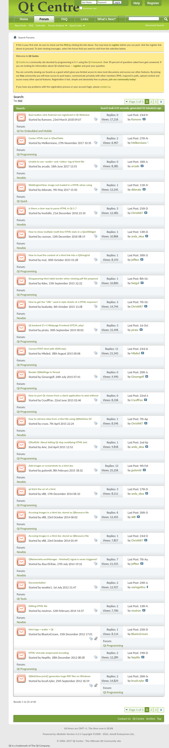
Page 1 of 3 (136, 101)
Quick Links (76, 25)
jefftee (135, 259)
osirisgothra (138, 587)
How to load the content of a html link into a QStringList (59, 255)
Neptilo (46, 657)
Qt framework (95, 62)
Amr (44, 447)
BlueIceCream (50, 634)
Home (24, 19)
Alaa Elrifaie (49, 564)
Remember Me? (88, 8)
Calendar (40, 25)
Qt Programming (27, 154)
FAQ (31, 25)
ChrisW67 (137, 213)
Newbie (21, 177)
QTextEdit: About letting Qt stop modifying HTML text (58, 442)
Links (84, 19)
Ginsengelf (48, 377)
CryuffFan (47, 400)
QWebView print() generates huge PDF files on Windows (60, 676)
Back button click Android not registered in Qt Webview (59, 114)
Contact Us (124, 718)
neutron (46, 611)
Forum (44, 19)
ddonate (47, 190)
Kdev (44, 283)
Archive (150, 718)
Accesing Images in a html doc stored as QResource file (59, 512)
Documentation (37, 582)
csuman (46, 236)
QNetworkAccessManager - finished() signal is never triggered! (63, 559)
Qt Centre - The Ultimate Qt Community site (97, 741)
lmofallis (47, 213)
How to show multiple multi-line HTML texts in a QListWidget (62, 231)
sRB (44, 494)
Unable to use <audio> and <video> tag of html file (56, 161)
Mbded (46, 353)
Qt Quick (22, 201)
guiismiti (47, 470)
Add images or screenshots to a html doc (51, 465)
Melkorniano (49, 143)
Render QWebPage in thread (44, 372)
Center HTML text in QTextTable (46, 138)
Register (153, 3)
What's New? (106, 19)
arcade (46, 166)
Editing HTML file (38, 606)
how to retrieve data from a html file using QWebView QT (60, 419)
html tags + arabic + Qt (41, 629)
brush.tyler (48, 681)
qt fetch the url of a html (42, 489)
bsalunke (47, 307)
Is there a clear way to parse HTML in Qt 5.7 (52, 208)
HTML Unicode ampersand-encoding (49, 652)
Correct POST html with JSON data (47, 348)
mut (44, 260)
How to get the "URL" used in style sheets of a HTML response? (63, 302)
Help (136, 3)
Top (159, 718)
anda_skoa (137, 236)
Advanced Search (154, 25)
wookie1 (47, 587)
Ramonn (47, 119)
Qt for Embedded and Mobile (34, 131)
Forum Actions (56, 25)
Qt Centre (21, 62)
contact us (105, 86)
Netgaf (135, 283)
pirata (45, 330)
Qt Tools (22, 599)
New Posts (20, 25)
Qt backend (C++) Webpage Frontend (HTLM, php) (56, 325)
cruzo (45, 423)
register (77, 65)
